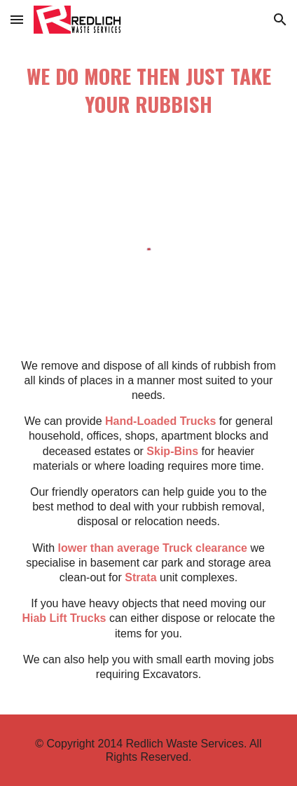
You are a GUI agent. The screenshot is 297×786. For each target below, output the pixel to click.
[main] (149, 93)
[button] (17, 19)
